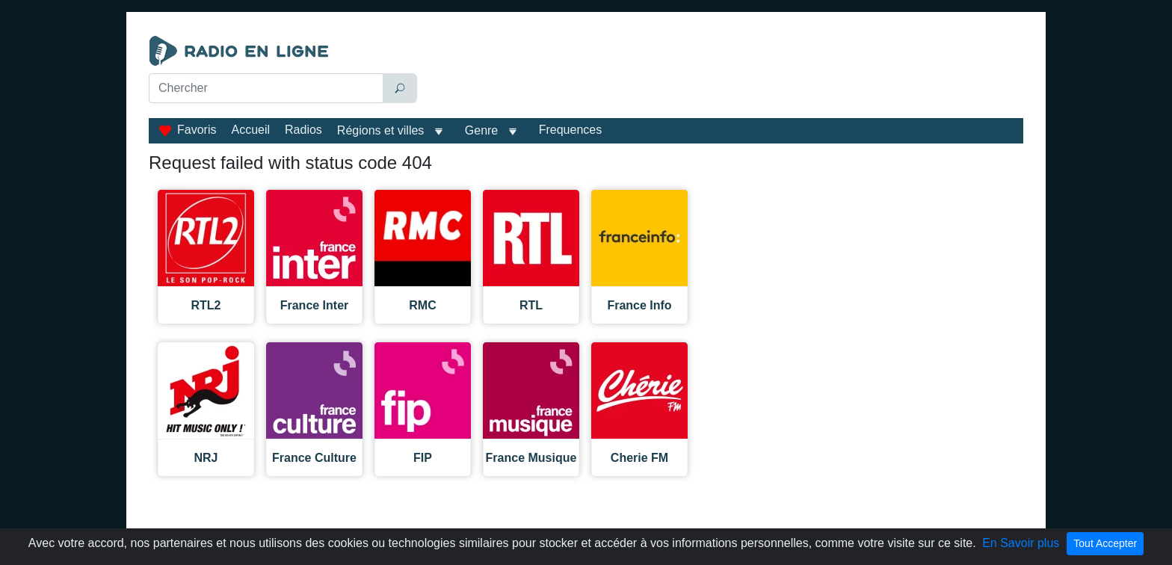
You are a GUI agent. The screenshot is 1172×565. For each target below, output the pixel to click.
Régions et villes (381, 130)
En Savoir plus (1020, 543)
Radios (303, 129)
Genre (481, 130)
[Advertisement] (723, 73)
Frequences (570, 129)
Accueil (250, 129)
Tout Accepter (1105, 543)
